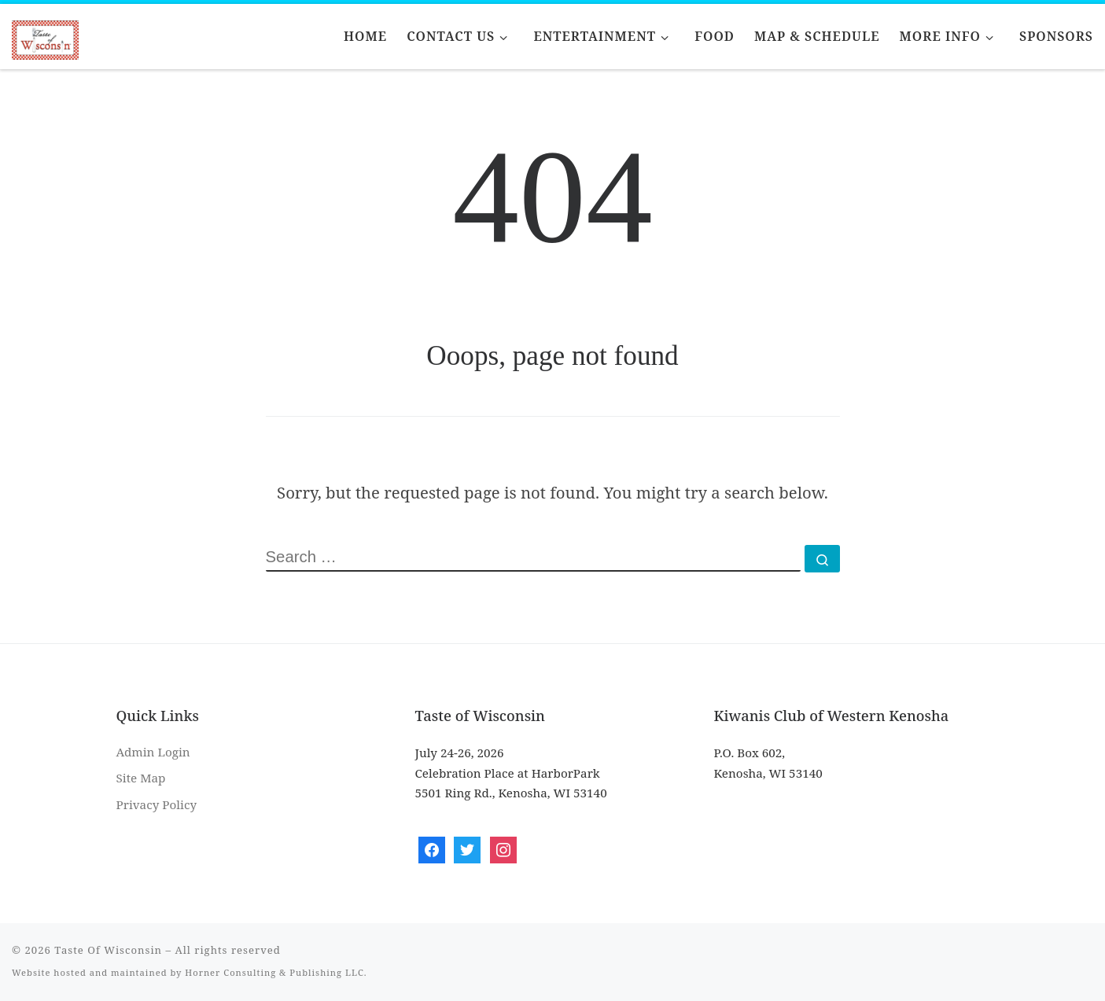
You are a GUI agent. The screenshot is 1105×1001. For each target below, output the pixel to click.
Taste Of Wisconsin (108, 950)
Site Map (141, 778)
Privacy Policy (156, 804)
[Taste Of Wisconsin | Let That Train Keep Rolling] (45, 36)
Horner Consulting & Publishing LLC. (275, 972)
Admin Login (153, 752)
